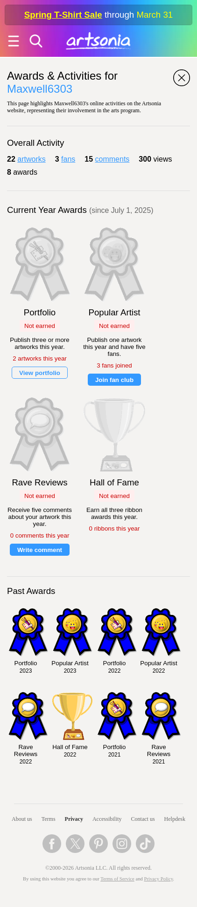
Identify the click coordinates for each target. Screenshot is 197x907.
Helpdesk (174, 819)
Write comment (39, 549)
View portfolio (39, 372)
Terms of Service (117, 878)
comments (112, 159)
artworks (31, 159)
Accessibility (107, 819)
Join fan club (114, 379)
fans (68, 159)
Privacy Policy (158, 878)
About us (22, 819)
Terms (49, 819)
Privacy (74, 819)
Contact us (143, 819)
